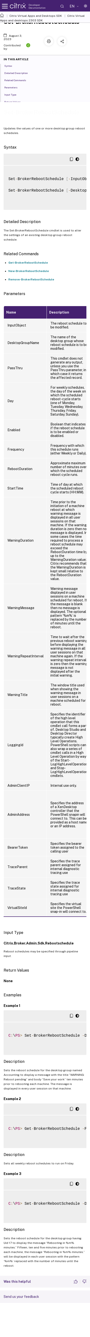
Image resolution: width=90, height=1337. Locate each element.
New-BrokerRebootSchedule (28, 271)
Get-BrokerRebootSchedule (28, 262)
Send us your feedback (21, 1297)
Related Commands (17, 80)
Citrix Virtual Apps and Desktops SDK (35, 16)
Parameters (13, 87)
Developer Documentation (37, 6)
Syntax (11, 65)
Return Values (15, 101)
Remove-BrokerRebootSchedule (31, 279)
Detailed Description (18, 72)
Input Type (13, 94)
